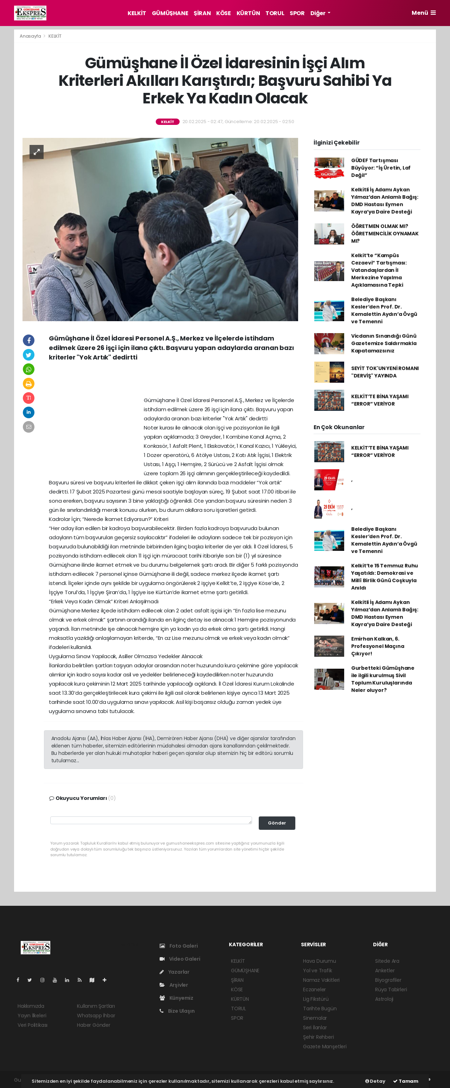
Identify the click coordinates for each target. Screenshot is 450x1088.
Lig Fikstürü (316, 999)
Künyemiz (176, 997)
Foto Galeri (179, 945)
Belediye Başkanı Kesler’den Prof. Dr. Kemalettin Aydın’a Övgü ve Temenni (384, 310)
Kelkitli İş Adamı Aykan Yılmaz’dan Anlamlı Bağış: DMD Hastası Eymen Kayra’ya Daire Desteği (384, 200)
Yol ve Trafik (317, 970)
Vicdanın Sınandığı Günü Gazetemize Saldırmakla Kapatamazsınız (384, 343)
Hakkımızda (31, 1006)
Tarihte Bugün (320, 1008)
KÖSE (223, 13)
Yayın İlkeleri (32, 1015)
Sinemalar (315, 1018)
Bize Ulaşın (177, 1010)
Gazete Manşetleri (325, 1046)
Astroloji (384, 999)
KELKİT (137, 13)
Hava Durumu (319, 961)
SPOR (297, 13)
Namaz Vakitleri (321, 980)
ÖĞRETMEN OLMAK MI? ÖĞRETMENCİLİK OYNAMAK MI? (385, 233)
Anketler (384, 970)
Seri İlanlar (315, 1027)
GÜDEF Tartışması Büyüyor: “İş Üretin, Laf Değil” (381, 168)
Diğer (318, 13)
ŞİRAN (202, 13)
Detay (375, 1081)
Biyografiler (388, 980)
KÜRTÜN (248, 13)
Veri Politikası (32, 1025)
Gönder (277, 823)
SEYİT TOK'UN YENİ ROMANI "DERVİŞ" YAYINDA (385, 372)
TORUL (274, 13)
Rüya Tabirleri (391, 989)
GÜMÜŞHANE (170, 13)
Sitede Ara (387, 961)
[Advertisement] (173, 381)
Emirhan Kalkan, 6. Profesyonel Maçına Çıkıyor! (377, 646)
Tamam (405, 1081)
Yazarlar (174, 971)
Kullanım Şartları (96, 1006)
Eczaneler (314, 989)
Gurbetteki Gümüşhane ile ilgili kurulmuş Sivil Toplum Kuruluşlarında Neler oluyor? (382, 679)
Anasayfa (31, 36)
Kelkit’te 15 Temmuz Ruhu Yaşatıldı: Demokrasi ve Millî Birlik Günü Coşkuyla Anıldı (384, 576)
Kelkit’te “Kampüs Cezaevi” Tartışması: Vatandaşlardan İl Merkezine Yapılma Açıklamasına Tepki (379, 270)
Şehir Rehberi (318, 1037)
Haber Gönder (93, 1025)
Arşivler (174, 984)
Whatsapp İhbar (96, 1015)
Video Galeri (180, 958)
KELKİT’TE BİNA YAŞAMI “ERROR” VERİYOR (380, 400)
